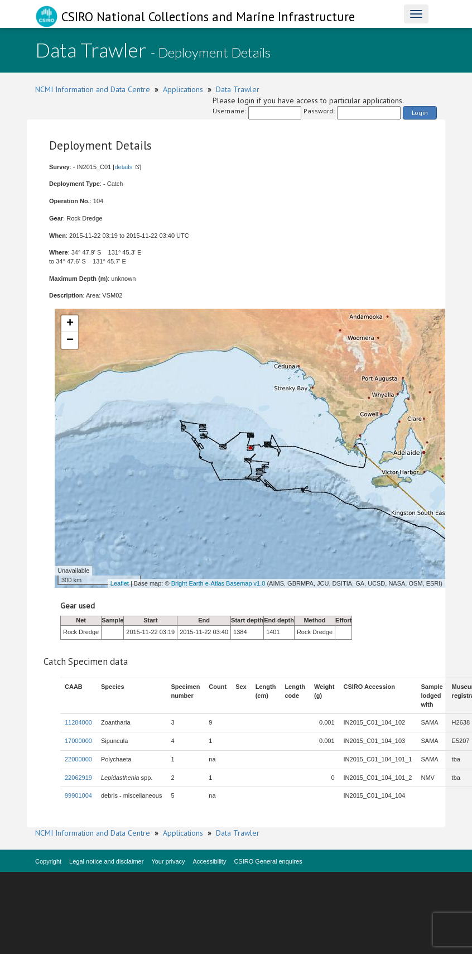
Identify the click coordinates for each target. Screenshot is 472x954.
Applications (183, 89)
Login (420, 112)
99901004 (78, 795)
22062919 (78, 777)
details (123, 167)
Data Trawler (237, 89)
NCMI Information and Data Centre (92, 89)
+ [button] (70, 323)
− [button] (70, 340)
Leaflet (119, 583)
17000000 (78, 740)
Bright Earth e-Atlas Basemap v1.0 (218, 583)
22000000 (78, 759)
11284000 (78, 722)
